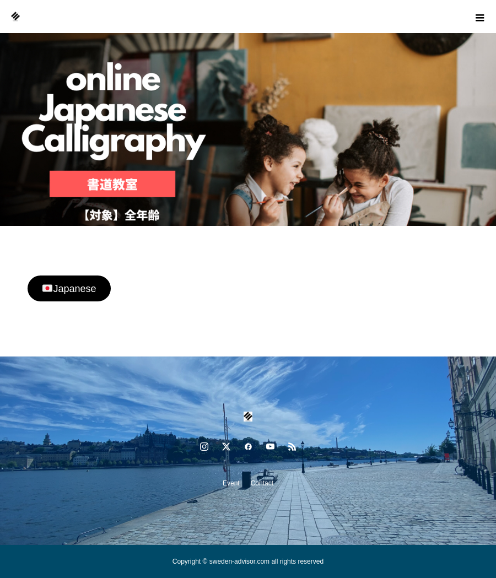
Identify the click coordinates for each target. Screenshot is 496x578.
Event (231, 483)
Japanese (69, 288)
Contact (262, 483)
